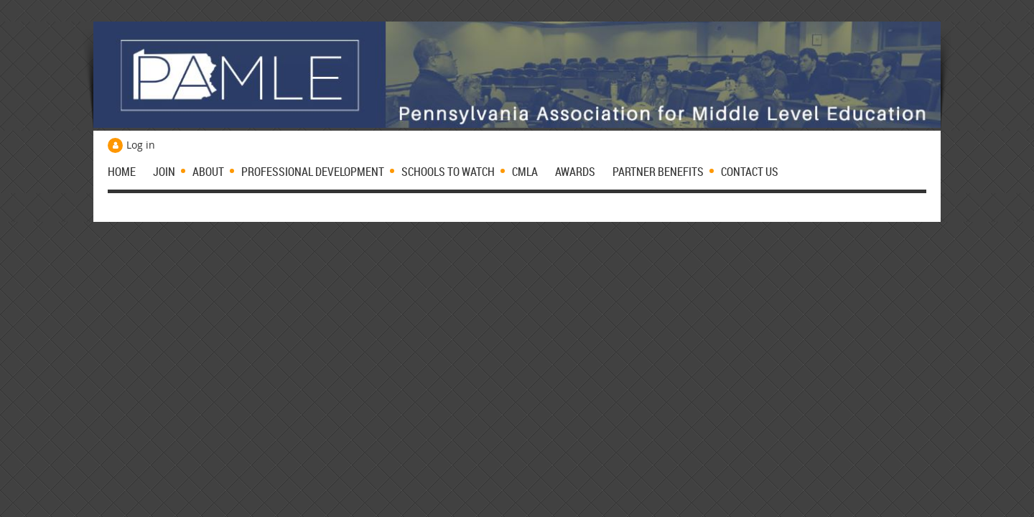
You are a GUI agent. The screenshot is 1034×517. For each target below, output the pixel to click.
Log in (140, 145)
